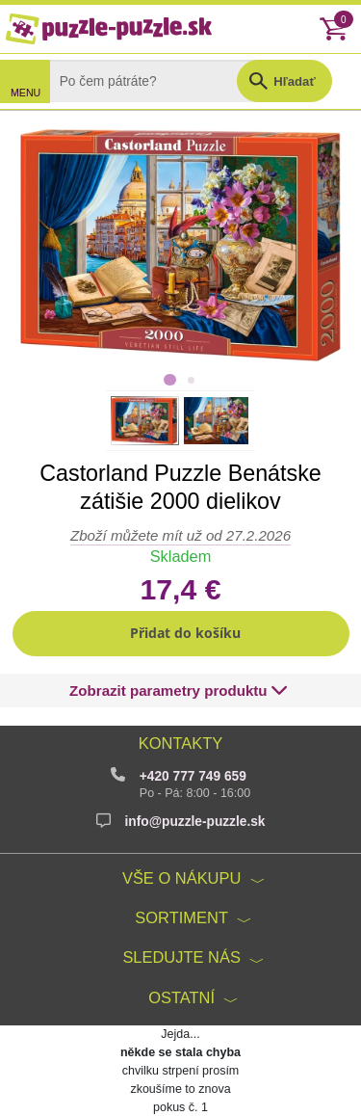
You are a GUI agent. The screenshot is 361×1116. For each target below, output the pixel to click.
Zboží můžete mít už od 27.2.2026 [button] (180, 535)
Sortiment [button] (181, 917)
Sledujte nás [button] (181, 957)
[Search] (157, 81)
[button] (181, 633)
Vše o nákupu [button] (181, 878)
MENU (25, 92)
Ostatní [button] (181, 997)
